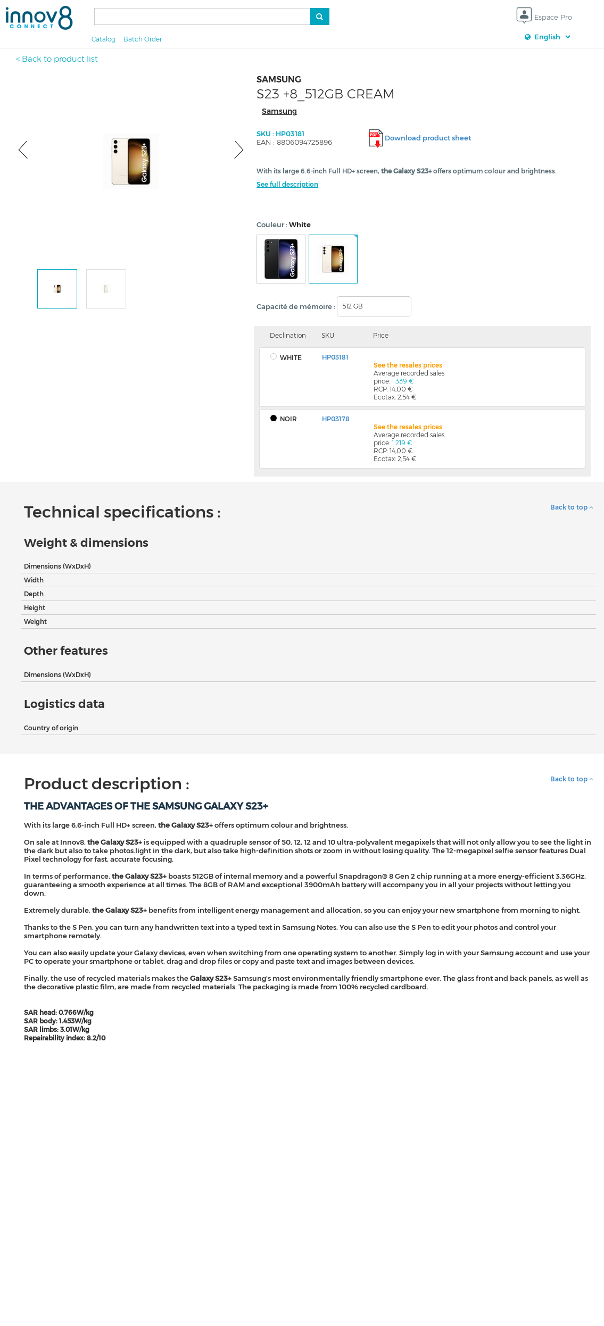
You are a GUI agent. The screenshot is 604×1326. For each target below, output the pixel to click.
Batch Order (142, 39)
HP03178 (336, 419)
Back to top (571, 507)
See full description (287, 184)
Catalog (103, 39)
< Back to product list (57, 59)
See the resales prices (408, 365)
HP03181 (335, 357)
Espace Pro (544, 18)
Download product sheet (428, 138)
